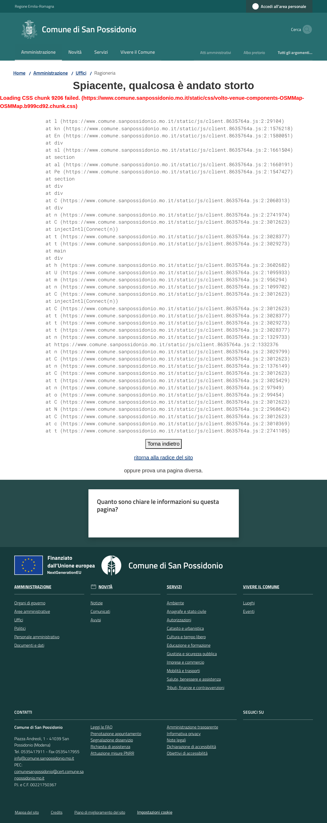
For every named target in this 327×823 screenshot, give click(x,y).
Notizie (97, 603)
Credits (56, 812)
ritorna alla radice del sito (163, 457)
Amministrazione (50, 72)
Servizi (174, 587)
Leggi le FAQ (102, 727)
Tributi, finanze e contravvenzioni (195, 687)
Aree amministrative (32, 611)
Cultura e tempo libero (186, 637)
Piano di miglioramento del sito (99, 812)
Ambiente (175, 603)
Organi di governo (29, 603)
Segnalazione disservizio (112, 740)
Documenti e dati (29, 645)
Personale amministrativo (36, 637)
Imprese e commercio (185, 662)
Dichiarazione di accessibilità (191, 746)
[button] (306, 29)
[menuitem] (38, 52)
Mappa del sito (27, 812)
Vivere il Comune (261, 587)
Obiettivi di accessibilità (187, 753)
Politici (20, 628)
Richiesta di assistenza (110, 746)
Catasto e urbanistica (185, 628)
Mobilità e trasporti (183, 670)
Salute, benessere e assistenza (194, 679)
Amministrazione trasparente (192, 727)
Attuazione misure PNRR (112, 753)
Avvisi (96, 620)
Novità (105, 587)
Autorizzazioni (179, 620)
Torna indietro (163, 444)
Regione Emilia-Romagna (34, 6)
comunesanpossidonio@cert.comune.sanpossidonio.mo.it (49, 774)
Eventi (248, 611)
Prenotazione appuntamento (116, 733)
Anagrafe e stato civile (186, 611)
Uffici (81, 72)
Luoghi (249, 603)
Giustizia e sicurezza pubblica (192, 653)
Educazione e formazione (188, 645)
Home (19, 72)
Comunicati (100, 611)
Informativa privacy (184, 733)
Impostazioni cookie (154, 812)
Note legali (176, 740)
